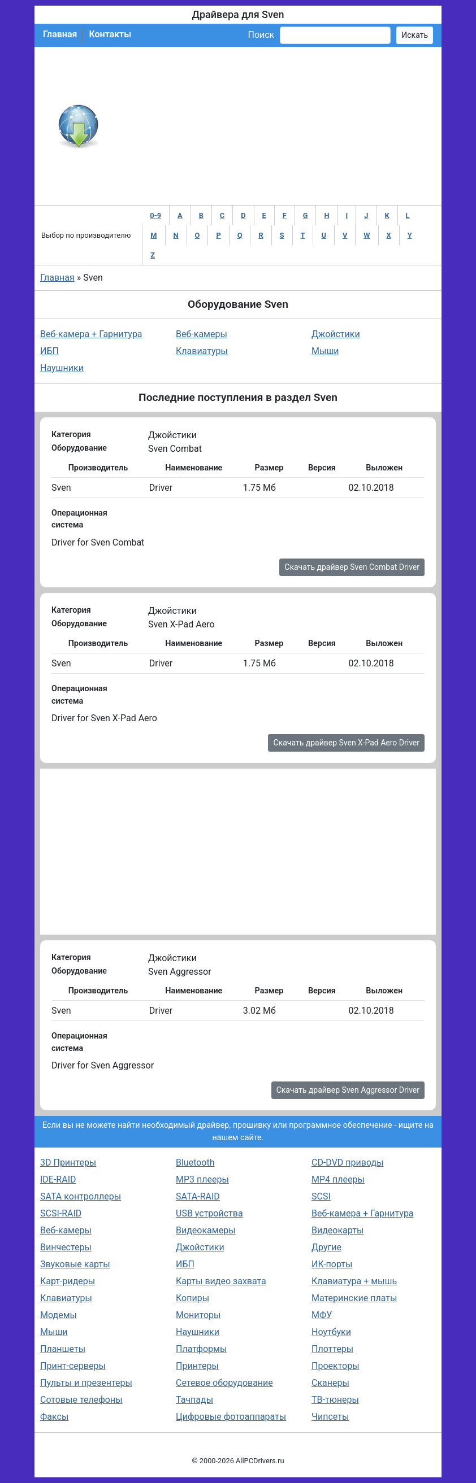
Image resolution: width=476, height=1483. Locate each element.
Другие (326, 1247)
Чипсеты (330, 1416)
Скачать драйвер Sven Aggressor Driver (347, 1089)
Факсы (54, 1416)
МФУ (321, 1315)
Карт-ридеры (67, 1281)
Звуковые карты (75, 1264)
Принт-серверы (73, 1365)
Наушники (62, 368)
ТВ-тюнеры (335, 1399)
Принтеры (197, 1365)
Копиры (192, 1298)
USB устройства (209, 1213)
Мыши (325, 351)
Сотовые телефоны (81, 1399)
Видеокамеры (206, 1230)
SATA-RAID (198, 1196)
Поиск (261, 34)
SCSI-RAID (60, 1213)
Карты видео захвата (221, 1281)
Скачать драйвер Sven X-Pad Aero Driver (346, 742)
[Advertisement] (275, 126)
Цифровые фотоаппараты (231, 1416)
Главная (60, 34)
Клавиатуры (202, 351)
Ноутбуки (331, 1332)
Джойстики (335, 334)
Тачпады (194, 1399)
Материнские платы (354, 1298)
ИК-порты (331, 1264)
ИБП (49, 351)
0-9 (155, 215)
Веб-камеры (201, 334)
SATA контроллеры (80, 1196)
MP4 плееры (338, 1179)
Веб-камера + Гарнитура (91, 334)
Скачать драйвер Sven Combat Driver (351, 567)
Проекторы (335, 1365)
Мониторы (198, 1315)
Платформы (201, 1349)
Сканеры (330, 1382)
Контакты (110, 34)
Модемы (58, 1315)
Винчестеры (66, 1247)
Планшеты (62, 1349)
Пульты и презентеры (86, 1382)
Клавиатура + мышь (354, 1281)
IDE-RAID (58, 1179)
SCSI (321, 1196)
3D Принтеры (68, 1162)
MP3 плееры (202, 1179)
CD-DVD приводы (347, 1162)
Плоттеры (332, 1349)
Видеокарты (337, 1230)
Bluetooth (195, 1162)
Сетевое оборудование (224, 1382)
